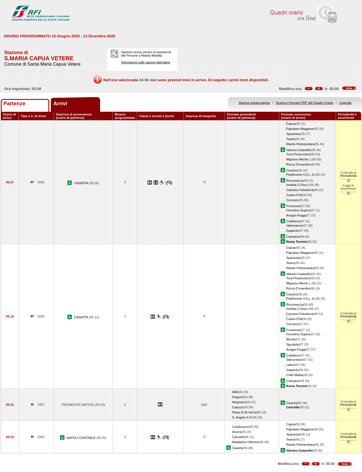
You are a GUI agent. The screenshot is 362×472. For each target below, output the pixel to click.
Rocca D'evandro (298, 164)
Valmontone (294, 225)
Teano (290, 139)
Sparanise (293, 134)
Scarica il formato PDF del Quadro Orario (304, 102)
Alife (235, 392)
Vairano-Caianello (298, 150)
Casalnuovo (240, 426)
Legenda (345, 102)
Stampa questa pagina (254, 102)
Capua (291, 123)
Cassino (292, 170)
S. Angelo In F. (242, 417)
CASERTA (81, 183)
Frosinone (293, 206)
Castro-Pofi (294, 195)
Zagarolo (292, 230)
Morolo (291, 339)
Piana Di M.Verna (244, 412)
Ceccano (292, 200)
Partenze (14, 103)
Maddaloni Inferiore (245, 442)
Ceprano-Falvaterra (299, 190)
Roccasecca (294, 180)
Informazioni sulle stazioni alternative (145, 62)
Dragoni (237, 397)
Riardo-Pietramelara (300, 144)
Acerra (236, 432)
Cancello (238, 437)
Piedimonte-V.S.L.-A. (300, 174)
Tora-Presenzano (298, 154)
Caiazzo (237, 407)
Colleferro (293, 221)
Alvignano (239, 402)
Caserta (291, 403)
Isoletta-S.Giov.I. (297, 184)
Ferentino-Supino (298, 210)
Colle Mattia (294, 375)
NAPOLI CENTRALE (81, 437)
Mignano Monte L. (298, 159)
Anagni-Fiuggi (295, 215)
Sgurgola (292, 344)
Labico (291, 364)
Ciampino (292, 236)
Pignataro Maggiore (300, 128)
